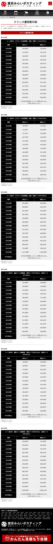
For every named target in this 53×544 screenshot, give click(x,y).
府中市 (5, 515)
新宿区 (10, 512)
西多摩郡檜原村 (38, 518)
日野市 (21, 517)
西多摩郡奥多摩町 (46, 518)
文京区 (14, 512)
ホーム (2, 17)
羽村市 (9, 518)
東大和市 (39, 517)
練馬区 (25, 514)
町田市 (13, 517)
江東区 (26, 512)
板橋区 (21, 514)
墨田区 (22, 512)
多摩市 (5, 518)
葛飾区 (33, 514)
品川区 (30, 512)
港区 (6, 512)
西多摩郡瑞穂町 (21, 518)
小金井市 (40, 515)
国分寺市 (10, 515)
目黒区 (34, 512)
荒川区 (17, 514)
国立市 (30, 517)
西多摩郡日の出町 (29, 518)
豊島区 (10, 514)
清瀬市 (43, 517)
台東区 (18, 512)
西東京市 (26, 515)
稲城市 (44, 515)
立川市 (5, 517)
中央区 (2, 512)
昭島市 (17, 517)
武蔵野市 (31, 515)
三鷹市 (35, 515)
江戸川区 (38, 514)
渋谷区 (48, 512)
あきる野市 (14, 518)
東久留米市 (20, 515)
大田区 (38, 512)
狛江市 (42, 514)
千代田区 (47, 514)
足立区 (29, 514)
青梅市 (9, 517)
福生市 (34, 517)
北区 (14, 514)
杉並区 (5, 514)
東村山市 (26, 517)
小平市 (15, 515)
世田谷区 (43, 512)
